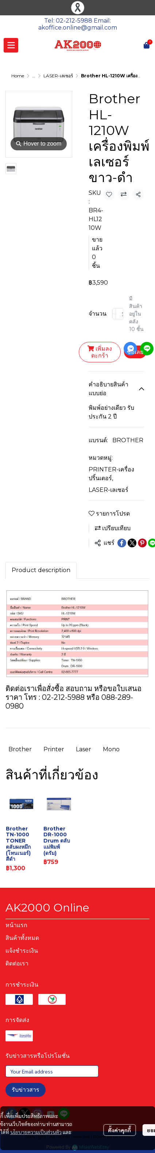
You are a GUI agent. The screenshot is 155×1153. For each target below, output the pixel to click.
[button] (137, 45)
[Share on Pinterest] (142, 543)
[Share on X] (132, 543)
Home (17, 75)
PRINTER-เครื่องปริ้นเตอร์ (111, 474)
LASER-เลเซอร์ (58, 75)
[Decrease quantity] (114, 314)
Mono (111, 749)
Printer (53, 749)
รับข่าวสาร (25, 1089)
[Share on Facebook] (121, 543)
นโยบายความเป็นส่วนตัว (36, 1132)
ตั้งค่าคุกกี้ (119, 1130)
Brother (20, 749)
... (33, 75)
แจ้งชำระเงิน (21, 950)
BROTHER (127, 440)
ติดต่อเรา (16, 963)
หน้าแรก (16, 925)
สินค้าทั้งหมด (22, 937)
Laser (83, 749)
